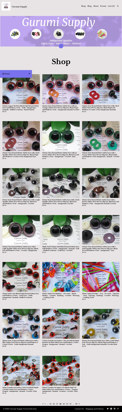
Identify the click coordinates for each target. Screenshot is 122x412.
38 (76, 404)
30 (67, 404)
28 (60, 404)
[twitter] (108, 409)
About (96, 6)
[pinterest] (118, 409)
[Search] (118, 6)
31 (70, 404)
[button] (16, 74)
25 (50, 404)
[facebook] (111, 409)
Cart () (111, 6)
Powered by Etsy (30, 409)
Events (103, 6)
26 (54, 404)
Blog (89, 6)
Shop (83, 6)
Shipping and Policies (95, 409)
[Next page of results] (79, 404)
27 (57, 404)
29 (64, 404)
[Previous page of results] (43, 404)
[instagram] (114, 409)
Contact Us (79, 409)
